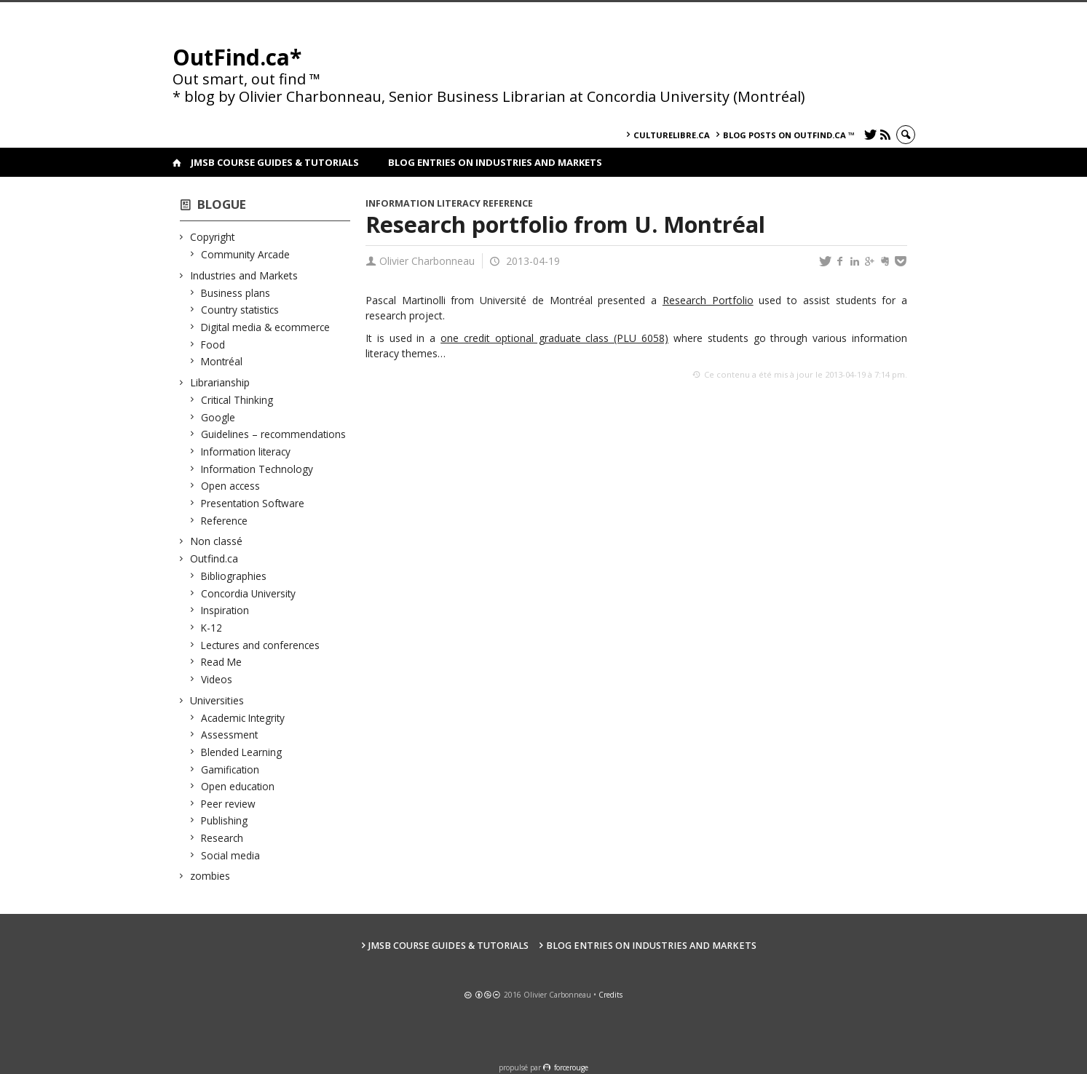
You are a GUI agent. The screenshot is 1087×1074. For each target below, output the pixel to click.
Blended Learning (242, 752)
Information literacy (246, 451)
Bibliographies (234, 576)
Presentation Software (253, 503)
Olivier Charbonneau (427, 261)
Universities (217, 700)
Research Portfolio (708, 300)
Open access (231, 486)
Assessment (230, 734)
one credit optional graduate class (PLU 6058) (554, 338)
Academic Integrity (243, 718)
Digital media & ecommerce (266, 327)
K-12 (212, 628)
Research (222, 838)
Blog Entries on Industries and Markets (495, 162)
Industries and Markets (244, 275)
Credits (610, 995)
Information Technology (257, 469)
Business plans (236, 293)
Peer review (229, 804)
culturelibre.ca (671, 135)
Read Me (222, 662)
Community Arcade (246, 254)
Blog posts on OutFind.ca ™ (789, 135)
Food (213, 344)
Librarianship (220, 382)
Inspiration (225, 610)
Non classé (216, 541)
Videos (217, 679)
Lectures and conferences (261, 645)
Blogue (221, 204)
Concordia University (249, 593)
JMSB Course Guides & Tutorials (275, 162)
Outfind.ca (214, 558)
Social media (231, 855)
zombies (210, 876)
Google (218, 417)
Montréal (222, 361)
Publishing (225, 820)
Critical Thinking (237, 400)
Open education (238, 786)
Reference (225, 521)
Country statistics (240, 310)
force (571, 1067)
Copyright (213, 237)
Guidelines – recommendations (274, 434)
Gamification (230, 769)
